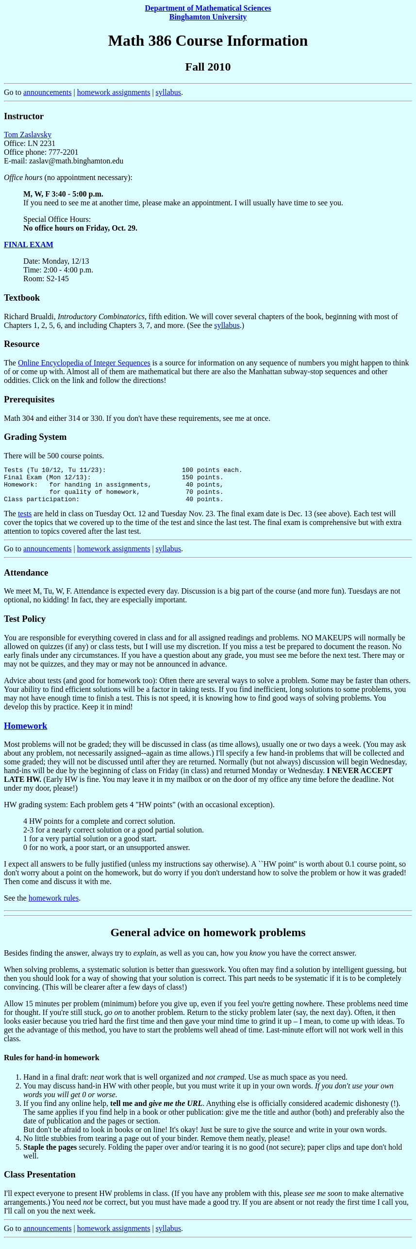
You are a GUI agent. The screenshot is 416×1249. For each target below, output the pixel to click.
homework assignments (113, 92)
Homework (25, 733)
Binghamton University (208, 17)
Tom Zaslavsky (27, 134)
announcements (47, 92)
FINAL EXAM (28, 244)
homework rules (54, 905)
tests (25, 521)
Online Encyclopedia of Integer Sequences (84, 363)
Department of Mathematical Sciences (208, 8)
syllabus (168, 92)
